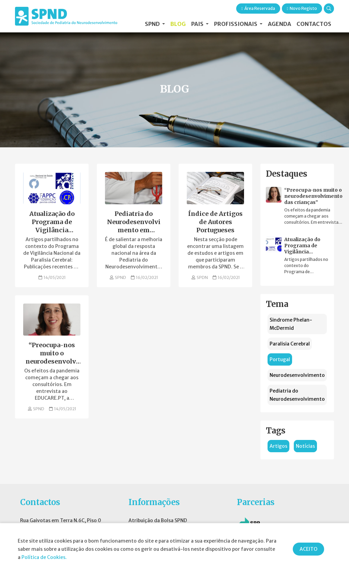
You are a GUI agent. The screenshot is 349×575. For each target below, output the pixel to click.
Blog (178, 23)
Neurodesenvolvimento (297, 375)
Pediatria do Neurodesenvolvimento (297, 395)
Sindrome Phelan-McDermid (291, 324)
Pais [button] (197, 23)
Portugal (280, 359)
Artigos (278, 446)
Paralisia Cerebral (290, 344)
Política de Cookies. (44, 557)
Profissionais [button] (236, 23)
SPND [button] (153, 23)
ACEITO (308, 549)
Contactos (314, 23)
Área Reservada (258, 8)
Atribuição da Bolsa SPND (157, 520)
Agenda (279, 23)
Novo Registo (302, 8)
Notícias (305, 446)
